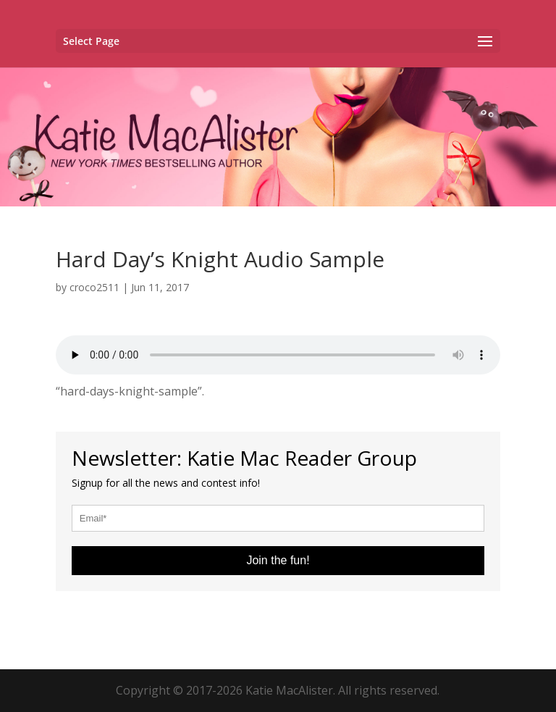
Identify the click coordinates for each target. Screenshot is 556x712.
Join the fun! (277, 560)
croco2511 (94, 287)
